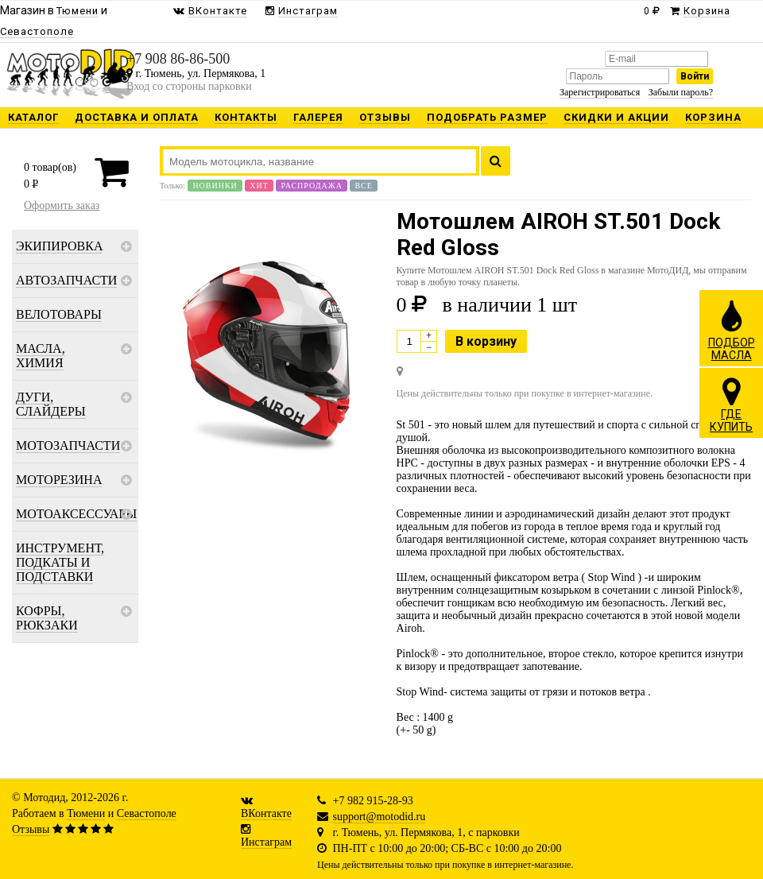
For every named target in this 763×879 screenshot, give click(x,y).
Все (363, 185)
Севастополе (146, 813)
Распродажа (312, 185)
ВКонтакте (266, 813)
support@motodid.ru (379, 817)
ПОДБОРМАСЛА (731, 330)
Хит (259, 185)
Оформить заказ (61, 205)
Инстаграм (266, 842)
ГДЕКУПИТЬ (731, 404)
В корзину (486, 341)
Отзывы (30, 829)
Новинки (214, 185)
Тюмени (86, 813)
